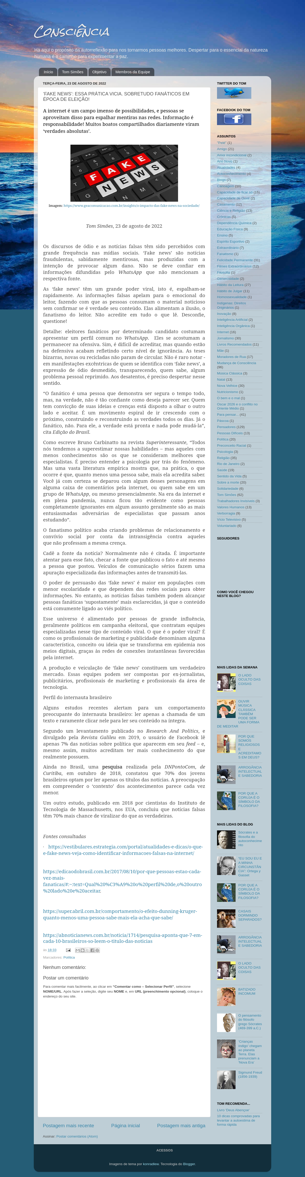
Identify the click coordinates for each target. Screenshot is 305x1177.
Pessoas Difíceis (230, 433)
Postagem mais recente (68, 1125)
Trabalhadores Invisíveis (236, 501)
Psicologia (225, 452)
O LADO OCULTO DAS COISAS (249, 679)
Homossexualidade (232, 297)
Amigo (222, 149)
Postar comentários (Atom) (77, 1136)
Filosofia (223, 272)
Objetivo (99, 72)
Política (69, 957)
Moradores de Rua (231, 357)
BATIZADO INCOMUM (246, 991)
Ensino (222, 235)
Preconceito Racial (231, 445)
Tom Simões (72, 72)
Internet (223, 332)
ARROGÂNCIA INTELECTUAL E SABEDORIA (250, 771)
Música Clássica (229, 373)
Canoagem (225, 186)
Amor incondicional (231, 155)
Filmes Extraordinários (234, 266)
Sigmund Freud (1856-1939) (250, 1074)
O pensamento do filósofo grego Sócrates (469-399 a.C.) (250, 1021)
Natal (221, 379)
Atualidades (226, 167)
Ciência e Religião (231, 210)
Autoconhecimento (231, 174)
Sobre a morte (228, 482)
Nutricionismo (227, 392)
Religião (223, 458)
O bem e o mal (228, 398)
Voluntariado (226, 526)
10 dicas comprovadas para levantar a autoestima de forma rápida (238, 1120)
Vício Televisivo (229, 519)
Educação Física (230, 229)
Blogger (189, 1164)
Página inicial (125, 1125)
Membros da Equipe (132, 72)
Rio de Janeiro (228, 464)
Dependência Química (234, 223)
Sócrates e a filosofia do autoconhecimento (250, 838)
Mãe (220, 351)
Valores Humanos (230, 507)
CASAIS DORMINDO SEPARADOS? (250, 915)
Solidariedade (227, 489)
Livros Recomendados (234, 344)
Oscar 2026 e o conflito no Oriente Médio (237, 406)
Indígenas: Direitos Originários (231, 305)
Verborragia (226, 513)
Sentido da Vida (229, 476)
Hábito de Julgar (229, 291)
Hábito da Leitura (230, 285)
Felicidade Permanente (235, 260)
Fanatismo (225, 254)
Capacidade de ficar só (235, 192)
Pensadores (226, 427)
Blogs (221, 180)
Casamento (226, 204)
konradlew (151, 1164)
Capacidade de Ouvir (233, 198)
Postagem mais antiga (181, 1125)
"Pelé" (222, 143)
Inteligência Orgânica (233, 326)
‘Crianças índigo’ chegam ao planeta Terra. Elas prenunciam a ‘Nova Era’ (250, 1052)
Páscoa (223, 421)
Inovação (224, 314)
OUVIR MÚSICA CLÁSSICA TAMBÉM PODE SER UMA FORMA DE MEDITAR (238, 713)
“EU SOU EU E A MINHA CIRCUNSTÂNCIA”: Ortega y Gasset (250, 866)
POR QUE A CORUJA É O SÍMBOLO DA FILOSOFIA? (249, 799)
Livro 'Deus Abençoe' (233, 1110)
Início (48, 72)
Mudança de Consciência (236, 363)
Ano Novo (224, 161)
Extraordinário (228, 248)
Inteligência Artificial (232, 320)
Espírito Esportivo (230, 241)
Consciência (71, 31)
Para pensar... (228, 414)
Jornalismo (225, 338)
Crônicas (224, 217)
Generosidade (228, 279)
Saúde (222, 470)
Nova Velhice (227, 386)
